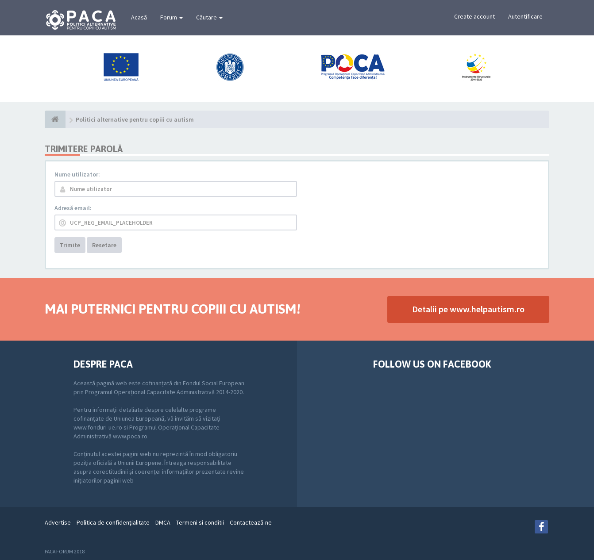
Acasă (139, 17)
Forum (171, 17)
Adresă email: (73, 208)
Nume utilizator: (77, 174)
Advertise (58, 522)
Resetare (104, 245)
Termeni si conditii (200, 522)
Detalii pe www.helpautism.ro (468, 309)
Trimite (70, 245)
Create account (474, 16)
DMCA (162, 522)
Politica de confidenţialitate (113, 522)
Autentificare (525, 16)
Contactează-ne (251, 522)
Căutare (209, 17)
